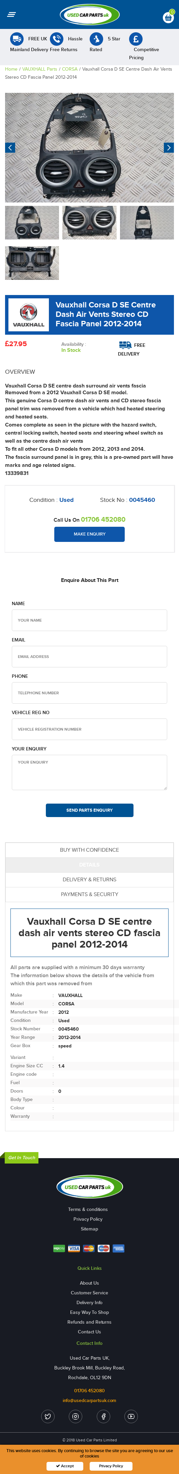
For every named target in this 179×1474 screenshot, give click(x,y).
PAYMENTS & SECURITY (89, 894)
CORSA (70, 69)
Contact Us (89, 1332)
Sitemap (89, 1229)
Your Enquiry (29, 749)
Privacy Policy (87, 1219)
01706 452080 (103, 519)
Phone (20, 676)
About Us (89, 1283)
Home (11, 69)
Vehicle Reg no (31, 712)
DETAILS (89, 865)
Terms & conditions (88, 1209)
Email (18, 640)
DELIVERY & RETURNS (89, 879)
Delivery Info (90, 1302)
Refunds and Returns (89, 1322)
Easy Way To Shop (89, 1312)
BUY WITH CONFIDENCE (89, 850)
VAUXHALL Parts (39, 69)
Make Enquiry (90, 534)
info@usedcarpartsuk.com (90, 1400)
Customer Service (89, 1293)
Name (18, 603)
